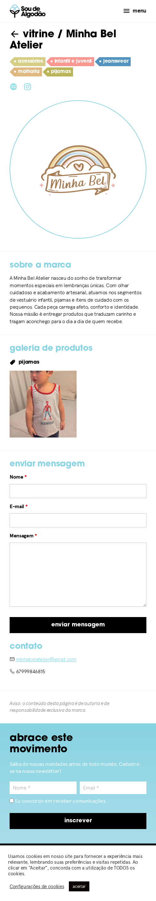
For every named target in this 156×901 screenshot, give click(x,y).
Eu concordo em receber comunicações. (58, 801)
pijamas (58, 71)
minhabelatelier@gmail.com (46, 659)
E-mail (19, 506)
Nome (18, 477)
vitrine (32, 35)
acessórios (28, 61)
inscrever (78, 821)
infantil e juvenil (71, 61)
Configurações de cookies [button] (37, 886)
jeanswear (113, 61)
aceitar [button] (79, 886)
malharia (26, 71)
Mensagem (23, 536)
